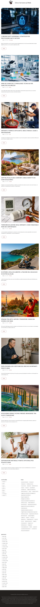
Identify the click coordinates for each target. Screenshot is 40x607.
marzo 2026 (4, 538)
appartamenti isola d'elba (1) (25, 495)
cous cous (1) (23, 485)
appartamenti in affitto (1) (33, 513)
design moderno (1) (30, 519)
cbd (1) (30, 491)
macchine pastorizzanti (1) (32, 504)
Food (3, 485)
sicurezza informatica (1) (25, 530)
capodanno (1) (23, 489)
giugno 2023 (4, 574)
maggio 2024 (4, 567)
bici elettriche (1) (35, 485)
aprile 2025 (4, 553)
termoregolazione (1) (24, 526)
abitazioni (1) (23, 519)
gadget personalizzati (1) (31, 489)
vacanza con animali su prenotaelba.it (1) (28, 500)
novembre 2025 (5, 543)
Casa (10, 134)
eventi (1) (36, 519)
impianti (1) (35, 526)
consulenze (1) (34, 528)
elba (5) (31, 526)
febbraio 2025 (4, 555)
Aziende (10, 228)
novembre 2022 (5, 583)
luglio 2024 (4, 564)
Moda (3, 490)
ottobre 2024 (4, 558)
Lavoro (4, 488)
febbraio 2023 (4, 579)
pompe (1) (27, 517)
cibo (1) (22, 521)
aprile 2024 (4, 569)
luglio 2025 (4, 550)
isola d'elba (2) (32, 487)
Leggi (4, 48)
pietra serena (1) (24, 504)
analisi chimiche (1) (31, 502)
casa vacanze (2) (24, 523)
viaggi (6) (34, 521)
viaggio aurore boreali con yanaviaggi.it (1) (28, 493)
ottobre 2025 (4, 545)
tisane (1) (27, 487)
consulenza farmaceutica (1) (25, 528)
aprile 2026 (4, 536)
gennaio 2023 (4, 581)
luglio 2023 (4, 572)
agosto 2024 (4, 562)
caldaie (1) (23, 517)
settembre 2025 (5, 546)
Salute (10, 87)
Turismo (10, 181)
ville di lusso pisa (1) (24, 513)
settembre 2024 (5, 560)
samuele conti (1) (35, 491)
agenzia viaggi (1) (31, 515)
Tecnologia (11, 40)
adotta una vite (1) (24, 491)
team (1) (22, 487)
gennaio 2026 (4, 539)
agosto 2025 (4, 548)
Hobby (3, 486)
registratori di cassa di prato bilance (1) (27, 506)
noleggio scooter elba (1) (25, 498)
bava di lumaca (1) (24, 515)
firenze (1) (32, 517)
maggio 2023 (4, 576)
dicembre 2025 (4, 541)
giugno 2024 (4, 565)
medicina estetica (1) (28, 521)
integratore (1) (30, 523)
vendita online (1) (24, 508)
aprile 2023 (4, 577)
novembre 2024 (5, 557)
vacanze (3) (29, 485)
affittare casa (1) (24, 502)
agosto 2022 (4, 584)
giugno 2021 (4, 586)
